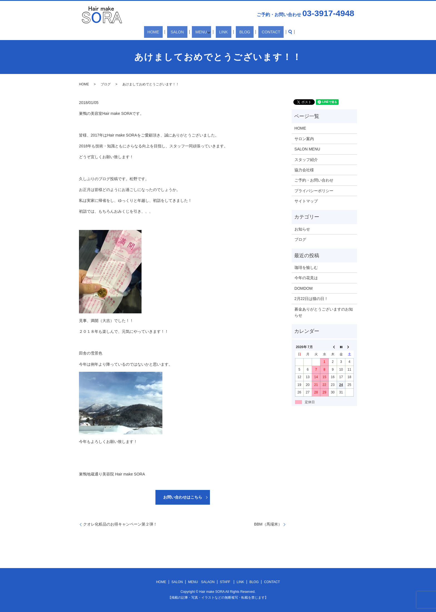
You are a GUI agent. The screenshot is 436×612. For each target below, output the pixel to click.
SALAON (208, 582)
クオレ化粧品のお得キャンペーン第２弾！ (120, 524)
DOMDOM (303, 288)
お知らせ (302, 229)
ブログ (106, 84)
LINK (222, 32)
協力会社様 (304, 170)
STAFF (225, 582)
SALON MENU (307, 149)
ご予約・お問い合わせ (313, 180)
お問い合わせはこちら (182, 497)
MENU (202, 32)
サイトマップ (306, 201)
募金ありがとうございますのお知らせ (323, 312)
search (272, 32)
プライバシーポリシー (313, 191)
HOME (168, 32)
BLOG (237, 32)
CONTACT (256, 32)
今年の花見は (306, 278)
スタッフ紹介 (306, 159)
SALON (185, 32)
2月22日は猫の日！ (311, 298)
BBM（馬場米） (268, 524)
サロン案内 (304, 139)
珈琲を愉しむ (306, 267)
